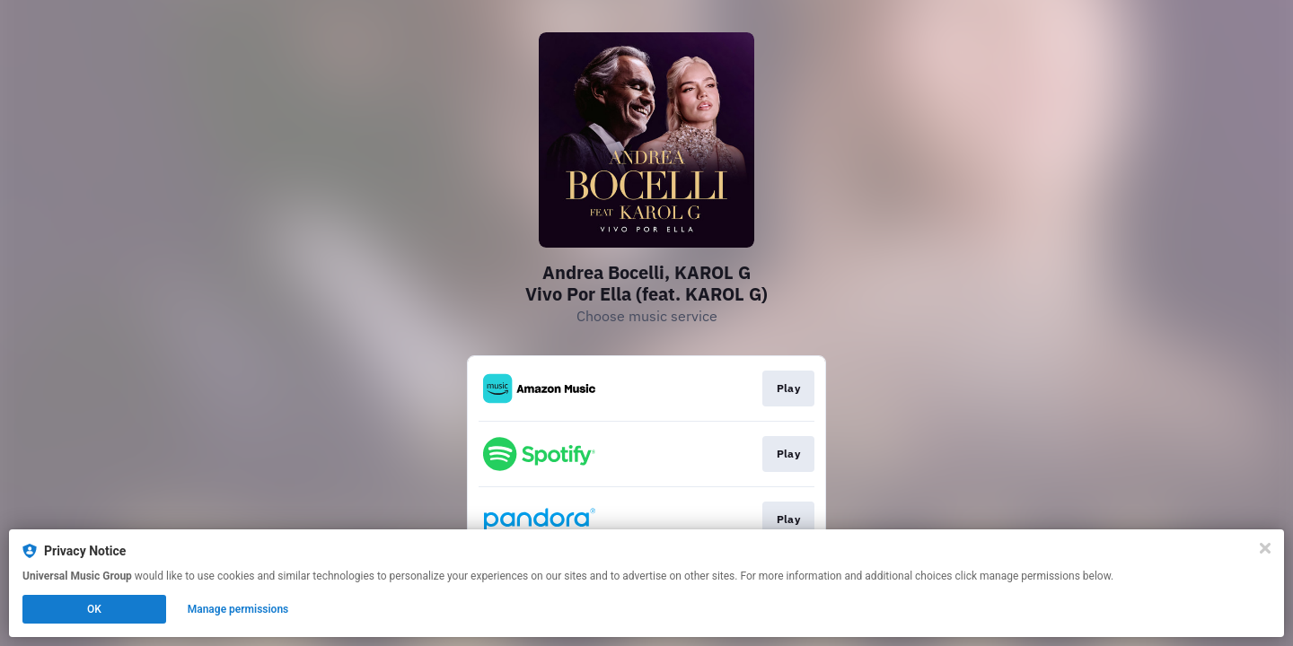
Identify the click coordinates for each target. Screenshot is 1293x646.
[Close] (1265, 548)
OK (94, 609)
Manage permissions (238, 609)
